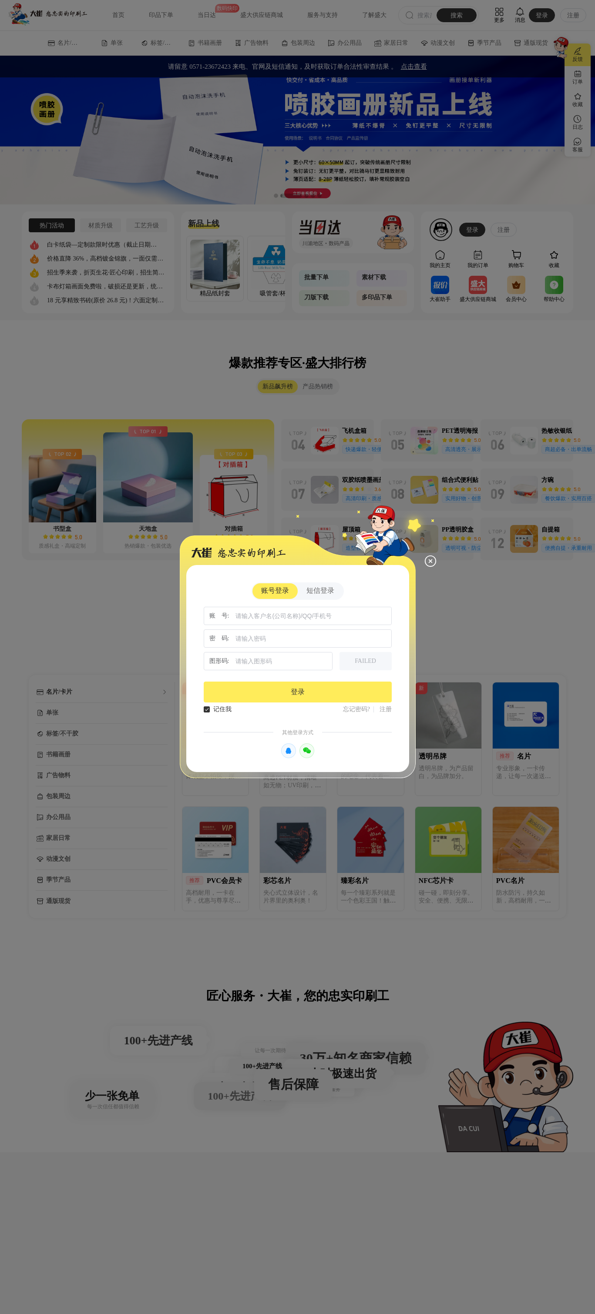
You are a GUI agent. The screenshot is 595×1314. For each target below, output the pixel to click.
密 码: (219, 638)
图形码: (219, 661)
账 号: (219, 615)
